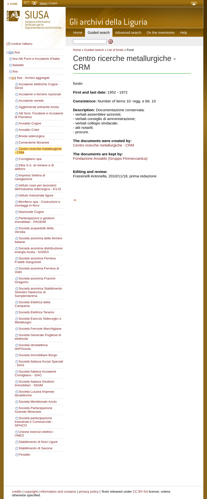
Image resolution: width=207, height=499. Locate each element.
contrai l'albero (21, 44)
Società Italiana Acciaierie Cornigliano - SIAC (35, 373)
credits (17, 491)
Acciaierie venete (31, 100)
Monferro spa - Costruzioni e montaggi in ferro (37, 203)
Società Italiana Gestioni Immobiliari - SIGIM (34, 383)
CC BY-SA (140, 491)
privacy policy (89, 491)
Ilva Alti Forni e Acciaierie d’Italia (36, 59)
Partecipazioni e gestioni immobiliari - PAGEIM (34, 220)
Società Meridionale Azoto (38, 401)
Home (77, 33)
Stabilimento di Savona (35, 448)
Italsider (18, 65)
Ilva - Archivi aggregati (33, 78)
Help (183, 33)
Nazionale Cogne (31, 212)
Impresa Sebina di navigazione (30, 177)
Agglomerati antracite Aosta (39, 107)
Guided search (94, 50)
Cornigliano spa (30, 159)
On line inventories (161, 33)
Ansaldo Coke (29, 130)
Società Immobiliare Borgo (38, 355)
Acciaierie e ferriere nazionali (40, 94)
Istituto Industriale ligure (36, 195)
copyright (31, 491)
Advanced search (128, 33)
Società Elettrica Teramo (36, 312)
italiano (44, 3)
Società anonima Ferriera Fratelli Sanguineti (35, 260)
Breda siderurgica (31, 136)
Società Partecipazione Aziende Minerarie (33, 410)
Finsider (24, 454)
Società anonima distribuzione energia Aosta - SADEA (38, 250)
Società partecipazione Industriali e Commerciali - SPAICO (34, 421)
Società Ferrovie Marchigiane (40, 328)
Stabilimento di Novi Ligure (38, 442)
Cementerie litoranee (34, 142)
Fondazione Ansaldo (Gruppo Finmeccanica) (110, 158)
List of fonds (115, 50)
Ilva (17, 52)
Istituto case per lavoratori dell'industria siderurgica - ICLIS (38, 187)
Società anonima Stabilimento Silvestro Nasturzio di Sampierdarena (38, 292)
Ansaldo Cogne (30, 123)
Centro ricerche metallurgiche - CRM (103, 145)
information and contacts (58, 491)
